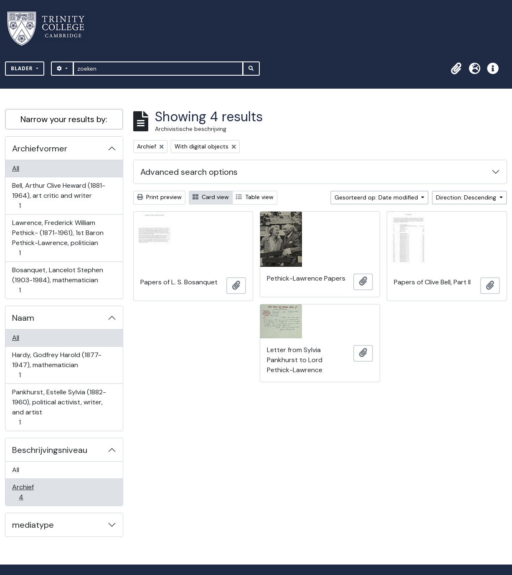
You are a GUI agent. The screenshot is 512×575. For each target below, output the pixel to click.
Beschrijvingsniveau (49, 450)
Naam (23, 317)
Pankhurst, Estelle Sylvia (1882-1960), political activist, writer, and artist (59, 407)
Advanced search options (189, 171)
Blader (23, 68)
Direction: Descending (467, 197)
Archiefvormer (39, 148)
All (15, 168)
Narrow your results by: (63, 119)
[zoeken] (158, 68)
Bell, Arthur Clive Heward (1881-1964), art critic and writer (58, 195)
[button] (456, 68)
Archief (27, 492)
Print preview (159, 197)
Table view (255, 197)
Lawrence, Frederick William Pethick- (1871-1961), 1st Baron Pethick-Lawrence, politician (58, 237)
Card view (211, 197)
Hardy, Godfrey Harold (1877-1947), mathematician (56, 365)
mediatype (33, 524)
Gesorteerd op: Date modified (377, 197)
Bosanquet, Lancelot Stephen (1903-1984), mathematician (57, 280)
